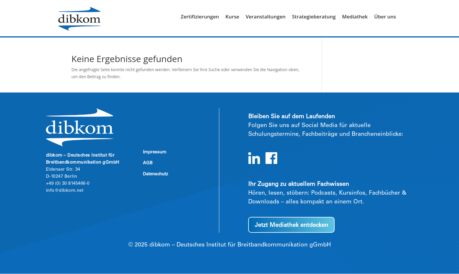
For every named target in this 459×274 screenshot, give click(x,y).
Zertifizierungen (200, 17)
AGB (148, 163)
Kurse (232, 17)
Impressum (154, 152)
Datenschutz (155, 174)
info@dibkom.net (65, 191)
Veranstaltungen (265, 17)
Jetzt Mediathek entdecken (291, 226)
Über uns (385, 17)
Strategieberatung (313, 17)
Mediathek (355, 17)
